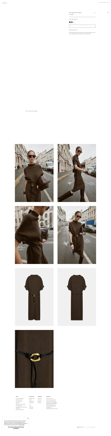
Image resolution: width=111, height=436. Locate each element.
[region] (15, 425)
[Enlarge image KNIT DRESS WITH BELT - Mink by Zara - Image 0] (38, 38)
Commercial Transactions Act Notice (52, 408)
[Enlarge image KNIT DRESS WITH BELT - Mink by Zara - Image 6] (34, 297)
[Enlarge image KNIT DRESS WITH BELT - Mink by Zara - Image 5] (77, 235)
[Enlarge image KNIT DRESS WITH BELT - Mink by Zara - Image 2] (34, 173)
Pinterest (31, 407)
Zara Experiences (20, 409)
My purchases (19, 405)
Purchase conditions (51, 400)
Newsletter (31, 398)
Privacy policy (49, 398)
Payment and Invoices (20, 404)
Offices (39, 401)
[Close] (28, 418)
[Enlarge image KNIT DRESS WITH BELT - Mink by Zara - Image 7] (77, 297)
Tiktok (30, 400)
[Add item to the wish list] (95, 13)
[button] (82, 26)
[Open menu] (5, 3)
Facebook (31, 402)
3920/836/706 (74, 19)
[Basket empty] (108, 12)
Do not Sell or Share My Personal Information (51, 403)
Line (30, 405)
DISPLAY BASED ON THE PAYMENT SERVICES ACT (51, 405)
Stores (39, 402)
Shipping (17, 402)
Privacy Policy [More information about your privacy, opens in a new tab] (21, 424)
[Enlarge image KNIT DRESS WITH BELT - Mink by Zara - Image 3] (77, 173)
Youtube (31, 408)
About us (40, 398)
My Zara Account (20, 398)
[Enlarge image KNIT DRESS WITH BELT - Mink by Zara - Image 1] (77, 111)
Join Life (39, 400)
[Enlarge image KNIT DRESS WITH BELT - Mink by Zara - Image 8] (34, 359)
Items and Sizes (19, 400)
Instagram (31, 401)
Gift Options (18, 401)
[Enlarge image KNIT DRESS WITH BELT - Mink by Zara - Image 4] (34, 235)
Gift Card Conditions (51, 401)
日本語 (78, 427)
